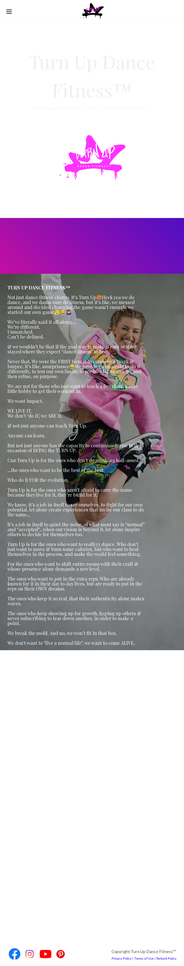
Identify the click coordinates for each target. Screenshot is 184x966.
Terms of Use (144, 958)
